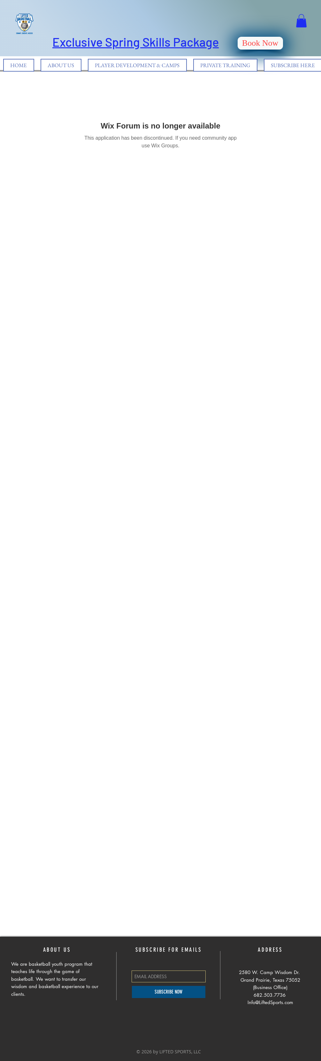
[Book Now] (260, 43)
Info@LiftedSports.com (270, 1002)
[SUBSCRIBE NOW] (169, 992)
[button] (301, 20)
